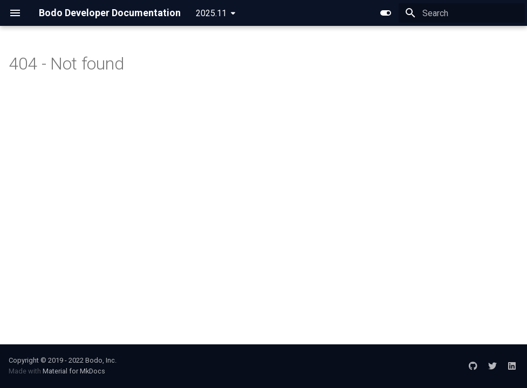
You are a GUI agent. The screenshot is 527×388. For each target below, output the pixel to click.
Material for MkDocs (74, 371)
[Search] (462, 13)
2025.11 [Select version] (211, 13)
